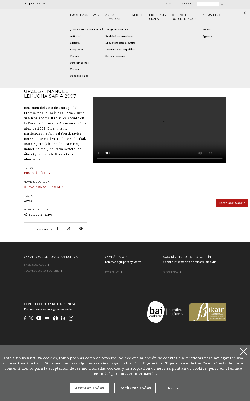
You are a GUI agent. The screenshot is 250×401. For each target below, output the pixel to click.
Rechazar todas (135, 388)
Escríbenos (114, 272)
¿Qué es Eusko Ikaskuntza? (86, 29)
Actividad (75, 36)
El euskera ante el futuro (120, 42)
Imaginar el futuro (116, 29)
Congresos (76, 49)
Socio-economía (115, 56)
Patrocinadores (79, 62)
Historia (75, 42)
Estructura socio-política (120, 49)
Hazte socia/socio (232, 202)
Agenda (207, 36)
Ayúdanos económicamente (43, 271)
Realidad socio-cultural (119, 36)
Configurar (170, 388)
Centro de (184, 17)
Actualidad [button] (213, 15)
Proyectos (135, 15)
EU (26, 4)
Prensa (74, 69)
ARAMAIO (55, 187)
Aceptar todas (89, 388)
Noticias (207, 29)
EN (44, 4)
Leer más (99, 374)
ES (32, 4)
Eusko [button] (84, 15)
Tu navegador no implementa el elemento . (159, 130)
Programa (157, 17)
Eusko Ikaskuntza (38, 173)
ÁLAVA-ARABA (35, 187)
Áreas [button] (112, 18)
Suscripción (172, 272)
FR (38, 4)
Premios (75, 56)
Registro (169, 4)
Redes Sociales (79, 75)
